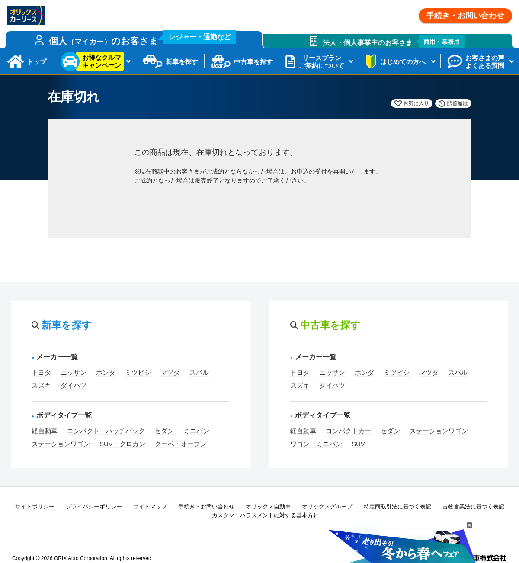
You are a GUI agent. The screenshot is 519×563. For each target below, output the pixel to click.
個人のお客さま (143, 38)
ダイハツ (73, 385)
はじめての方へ (403, 61)
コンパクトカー (348, 430)
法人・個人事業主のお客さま (394, 41)
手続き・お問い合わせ (465, 15)
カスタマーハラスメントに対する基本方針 (265, 515)
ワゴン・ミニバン (316, 443)
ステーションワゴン (61, 443)
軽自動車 (45, 430)
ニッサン (73, 372)
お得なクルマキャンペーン (101, 61)
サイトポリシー (34, 506)
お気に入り (416, 103)
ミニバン (196, 430)
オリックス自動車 (268, 506)
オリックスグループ (327, 506)
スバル (199, 372)
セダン (164, 430)
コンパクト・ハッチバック (106, 430)
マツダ (170, 372)
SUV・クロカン (122, 443)
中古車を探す (253, 61)
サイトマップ (150, 506)
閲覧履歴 (457, 103)
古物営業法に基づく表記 (473, 506)
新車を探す (182, 61)
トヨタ (41, 372)
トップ (36, 61)
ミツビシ (138, 372)
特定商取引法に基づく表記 (397, 506)
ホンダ (105, 372)
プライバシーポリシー (94, 506)
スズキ (41, 385)
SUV (358, 443)
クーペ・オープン (181, 443)
